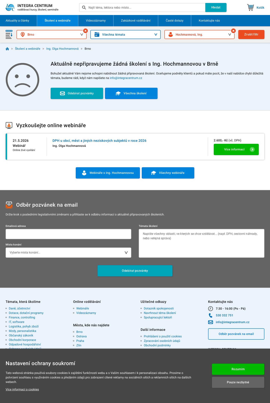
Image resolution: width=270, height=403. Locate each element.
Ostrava (81, 336)
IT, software (16, 322)
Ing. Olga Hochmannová (62, 48)
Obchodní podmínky (157, 345)
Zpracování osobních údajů (162, 341)
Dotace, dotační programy (26, 313)
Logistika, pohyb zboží (24, 326)
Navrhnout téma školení (160, 313)
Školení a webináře (27, 48)
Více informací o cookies (22, 389)
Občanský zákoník (21, 335)
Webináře (82, 308)
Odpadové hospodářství (25, 344)
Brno (79, 332)
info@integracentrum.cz (126, 78)
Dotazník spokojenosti (159, 308)
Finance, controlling (22, 317)
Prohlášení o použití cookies (163, 336)
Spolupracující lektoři (158, 317)
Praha (80, 341)
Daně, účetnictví (19, 308)
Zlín (78, 345)
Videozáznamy (86, 313)
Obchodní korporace (22, 340)
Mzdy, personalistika (22, 331)
